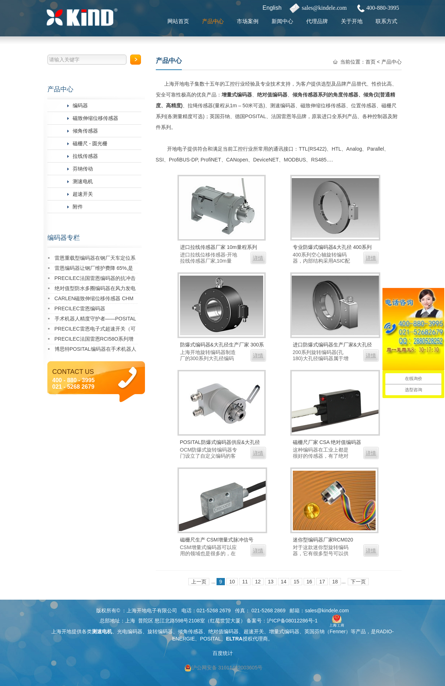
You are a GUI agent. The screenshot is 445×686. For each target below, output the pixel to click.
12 (258, 581)
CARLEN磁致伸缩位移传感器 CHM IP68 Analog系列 (94, 299)
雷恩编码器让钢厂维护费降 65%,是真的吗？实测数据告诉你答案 (94, 269)
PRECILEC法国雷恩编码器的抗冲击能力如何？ (95, 279)
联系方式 (386, 21)
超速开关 (83, 194)
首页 (370, 62)
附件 (78, 207)
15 (296, 581)
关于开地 (352, 21)
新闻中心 (282, 21)
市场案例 (247, 21)
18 (335, 581)
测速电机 (83, 181)
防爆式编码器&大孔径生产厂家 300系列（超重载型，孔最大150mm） (222, 345)
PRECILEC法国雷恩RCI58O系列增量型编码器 (94, 340)
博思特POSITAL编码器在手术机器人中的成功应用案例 (95, 350)
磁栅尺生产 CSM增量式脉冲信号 (216, 540)
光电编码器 (129, 631)
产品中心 (213, 21)
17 (322, 581)
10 (232, 581)
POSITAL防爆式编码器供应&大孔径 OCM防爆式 (220, 443)
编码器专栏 (63, 237)
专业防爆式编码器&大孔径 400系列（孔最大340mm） (332, 248)
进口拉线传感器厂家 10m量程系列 (218, 247)
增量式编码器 (237, 95)
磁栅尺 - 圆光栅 (90, 143)
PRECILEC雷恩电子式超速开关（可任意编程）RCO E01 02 (95, 330)
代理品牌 (317, 21)
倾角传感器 (85, 131)
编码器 (80, 105)
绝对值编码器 (272, 95)
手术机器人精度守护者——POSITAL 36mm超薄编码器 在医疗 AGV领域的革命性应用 (95, 320)
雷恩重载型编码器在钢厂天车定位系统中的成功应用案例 (95, 259)
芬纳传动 (83, 169)
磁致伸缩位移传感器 (95, 118)
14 (284, 581)
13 (271, 581)
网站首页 (178, 21)
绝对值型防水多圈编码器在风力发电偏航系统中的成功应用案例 (95, 289)
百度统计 (223, 653)
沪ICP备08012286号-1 (292, 621)
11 (245, 581)
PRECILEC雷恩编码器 (80, 308)
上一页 (198, 581)
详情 (258, 258)
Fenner (338, 631)
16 (309, 581)
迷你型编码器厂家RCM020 (323, 540)
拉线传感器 (85, 156)
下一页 (358, 581)
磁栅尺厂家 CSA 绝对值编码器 (327, 442)
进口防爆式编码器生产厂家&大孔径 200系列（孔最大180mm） (332, 345)
